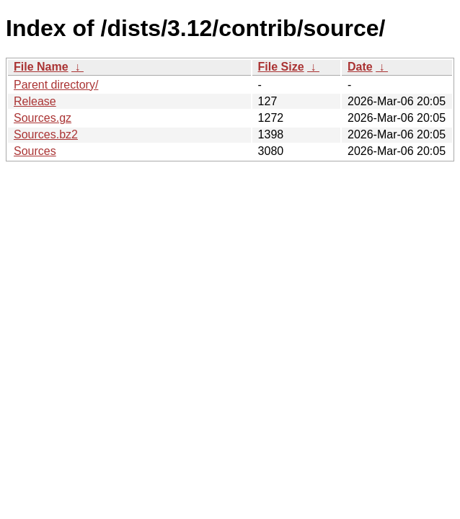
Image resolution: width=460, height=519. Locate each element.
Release (35, 101)
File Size (281, 67)
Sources (35, 151)
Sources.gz (42, 118)
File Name (41, 67)
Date (360, 67)
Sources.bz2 (46, 134)
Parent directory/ (56, 85)
